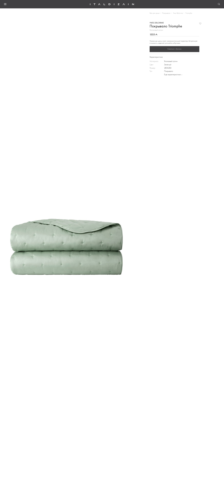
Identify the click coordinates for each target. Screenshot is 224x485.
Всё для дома (155, 13)
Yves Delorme (178, 13)
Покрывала (166, 13)
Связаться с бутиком (174, 49)
